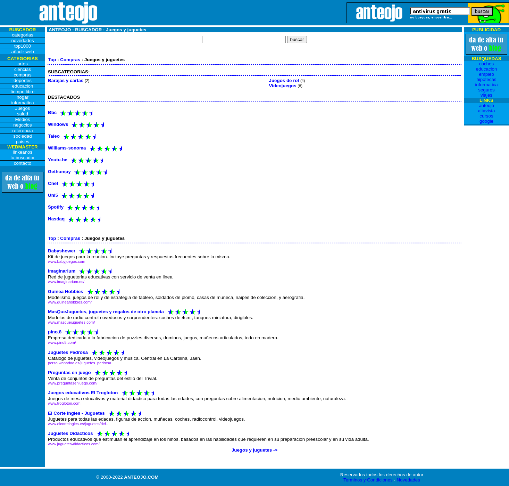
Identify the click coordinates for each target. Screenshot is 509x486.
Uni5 (53, 195)
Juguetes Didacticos (70, 433)
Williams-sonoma (67, 148)
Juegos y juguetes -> (254, 450)
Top (52, 59)
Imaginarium (61, 271)
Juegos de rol (284, 80)
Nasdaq (56, 218)
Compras (70, 59)
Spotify (56, 207)
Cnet (53, 183)
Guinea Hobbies (65, 291)
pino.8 (54, 331)
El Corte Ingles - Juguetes (76, 412)
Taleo (54, 136)
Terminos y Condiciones (368, 480)
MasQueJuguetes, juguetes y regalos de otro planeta (106, 311)
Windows (58, 124)
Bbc (52, 112)
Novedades (408, 480)
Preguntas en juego (69, 372)
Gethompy (59, 171)
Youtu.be (57, 159)
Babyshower (61, 250)
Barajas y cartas (65, 80)
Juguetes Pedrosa (68, 352)
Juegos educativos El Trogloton (83, 392)
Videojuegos (283, 85)
